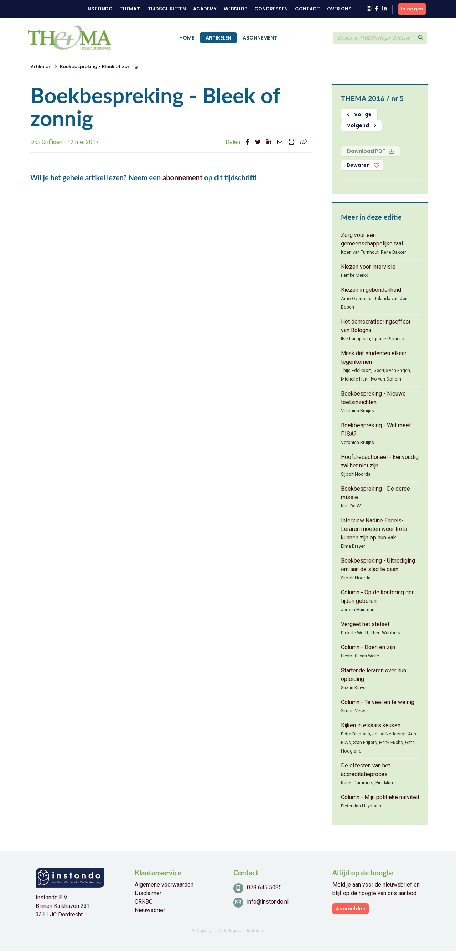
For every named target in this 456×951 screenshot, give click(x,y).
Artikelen (218, 37)
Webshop (235, 8)
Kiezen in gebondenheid (371, 289)
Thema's (130, 8)
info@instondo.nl (268, 901)
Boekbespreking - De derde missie (375, 493)
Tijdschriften (167, 8)
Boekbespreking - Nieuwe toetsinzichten (373, 397)
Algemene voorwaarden (164, 884)
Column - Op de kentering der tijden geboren (377, 596)
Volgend (361, 125)
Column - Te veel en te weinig (377, 702)
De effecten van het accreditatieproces (365, 769)
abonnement (182, 177)
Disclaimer (148, 893)
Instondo (99, 8)
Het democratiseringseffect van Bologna (375, 326)
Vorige (359, 114)
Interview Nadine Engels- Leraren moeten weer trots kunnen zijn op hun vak (374, 529)
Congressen (271, 8)
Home (186, 37)
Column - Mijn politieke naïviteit (380, 797)
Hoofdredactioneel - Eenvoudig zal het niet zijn (380, 461)
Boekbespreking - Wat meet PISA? (376, 429)
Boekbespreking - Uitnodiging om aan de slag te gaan (378, 565)
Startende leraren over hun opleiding (373, 674)
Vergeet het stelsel (365, 624)
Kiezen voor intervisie (368, 266)
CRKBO (144, 901)
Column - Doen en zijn (368, 647)
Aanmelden (351, 908)
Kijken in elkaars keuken (370, 725)
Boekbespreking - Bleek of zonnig (99, 66)
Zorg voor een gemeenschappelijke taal (372, 239)
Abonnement (260, 37)
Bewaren (358, 165)
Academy (205, 8)
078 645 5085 (264, 887)
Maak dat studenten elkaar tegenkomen (373, 357)
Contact (307, 8)
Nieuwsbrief (150, 910)
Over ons (339, 8)
